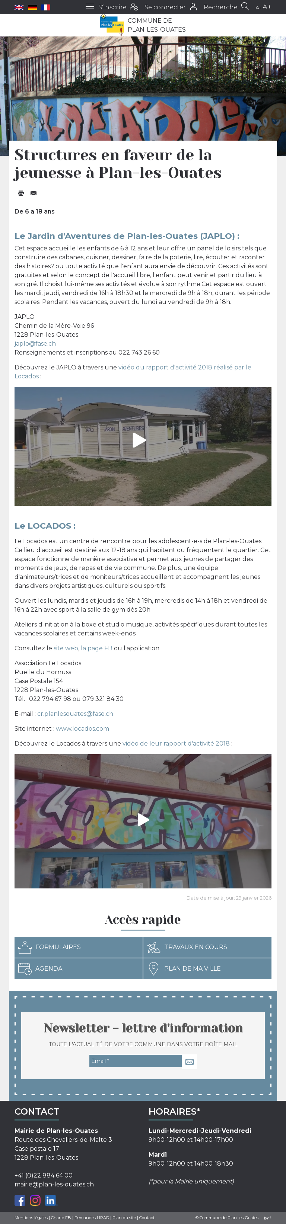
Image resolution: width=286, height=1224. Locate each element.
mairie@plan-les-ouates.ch (54, 1184)
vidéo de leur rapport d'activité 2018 (176, 743)
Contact (147, 1217)
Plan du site (124, 1217)
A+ (267, 7)
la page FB (96, 648)
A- (258, 7)
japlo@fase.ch (35, 343)
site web (66, 648)
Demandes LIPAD (91, 1217)
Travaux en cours (187, 947)
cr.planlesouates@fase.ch (75, 713)
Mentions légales (31, 1217)
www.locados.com (82, 728)
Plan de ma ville (184, 968)
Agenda (40, 968)
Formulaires (49, 947)
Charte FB (61, 1217)
